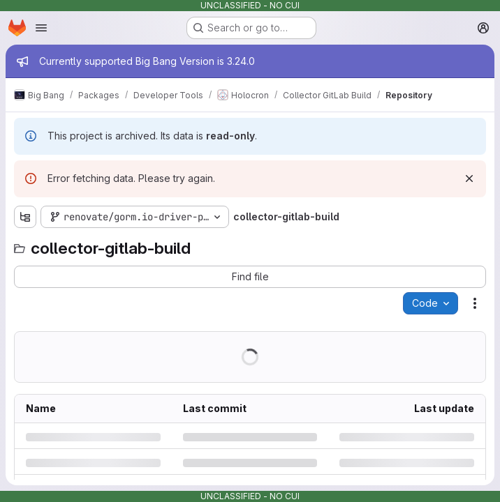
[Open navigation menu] (41, 28)
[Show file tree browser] (25, 217)
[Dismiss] (469, 178)
